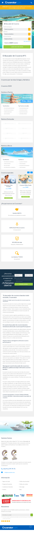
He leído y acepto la (24, 280)
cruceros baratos (12, 305)
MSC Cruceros (7, 165)
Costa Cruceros (7, 163)
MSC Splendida (22, 163)
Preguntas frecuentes (7, 484)
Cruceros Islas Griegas (8, 110)
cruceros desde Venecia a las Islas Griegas (12, 334)
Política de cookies (23, 484)
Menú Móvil (2, 2)
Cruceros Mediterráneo (9, 108)
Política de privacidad (24, 481)
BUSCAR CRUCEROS (17, 46)
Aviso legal (21, 486)
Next (31, 172)
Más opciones (27, 41)
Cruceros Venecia (23, 113)
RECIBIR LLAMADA (24, 283)
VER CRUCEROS (7, 198)
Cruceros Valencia (23, 110)
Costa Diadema (22, 167)
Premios (4, 489)
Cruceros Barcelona (23, 108)
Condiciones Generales (7, 486)
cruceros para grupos (13, 348)
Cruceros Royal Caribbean (9, 167)
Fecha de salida (7, 36)
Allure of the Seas (23, 161)
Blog (20, 489)
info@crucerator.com (10, 472)
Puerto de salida (7, 26)
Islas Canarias (7, 113)
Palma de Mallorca (23, 111)
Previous (28, 172)
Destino (5, 31)
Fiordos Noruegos (8, 111)
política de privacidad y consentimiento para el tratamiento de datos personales (24, 280)
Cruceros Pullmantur (8, 161)
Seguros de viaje (6, 481)
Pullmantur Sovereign (24, 165)
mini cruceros (13, 389)
